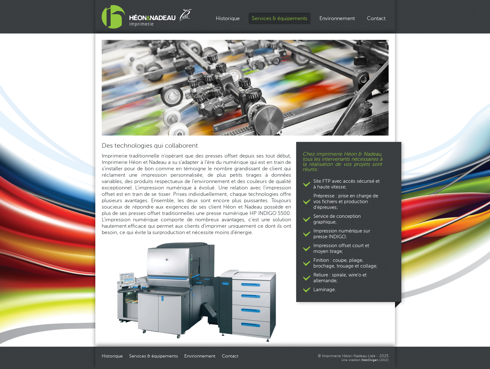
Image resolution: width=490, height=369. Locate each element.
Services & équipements (279, 18)
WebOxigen (369, 360)
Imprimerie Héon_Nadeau (147, 17)
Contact (376, 18)
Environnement (337, 18)
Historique (228, 18)
